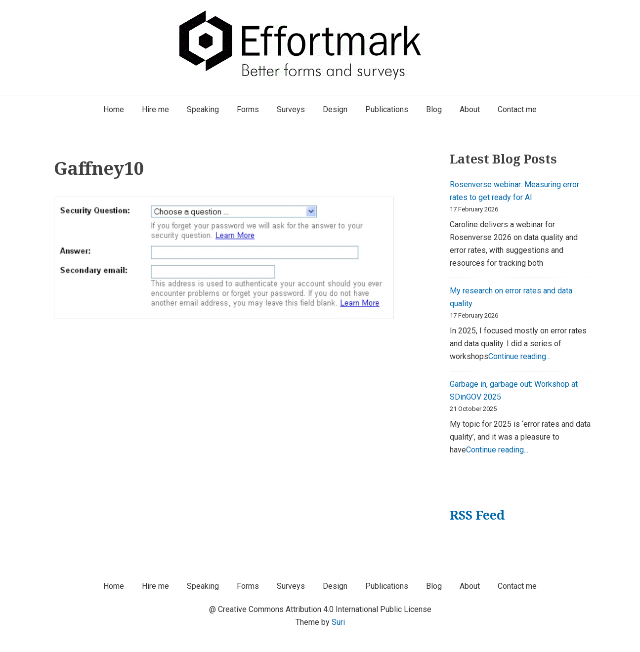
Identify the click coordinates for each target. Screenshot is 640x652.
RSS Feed (477, 515)
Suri (338, 622)
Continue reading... (519, 356)
